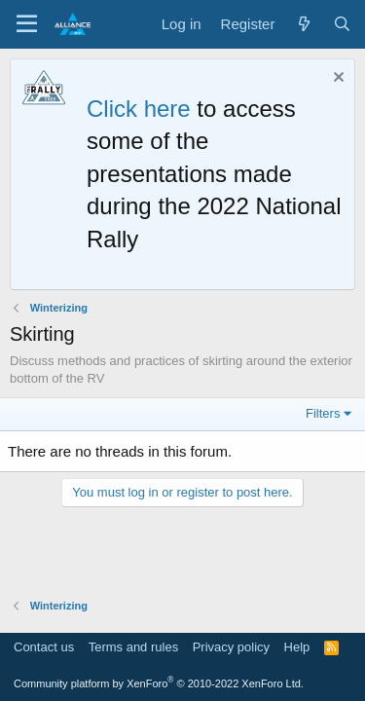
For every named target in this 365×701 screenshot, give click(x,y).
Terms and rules (133, 647)
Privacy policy (231, 647)
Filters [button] (323, 413)
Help (297, 647)
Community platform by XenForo (159, 683)
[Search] (342, 24)
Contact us (44, 647)
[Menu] (27, 24)
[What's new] (303, 24)
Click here (139, 108)
